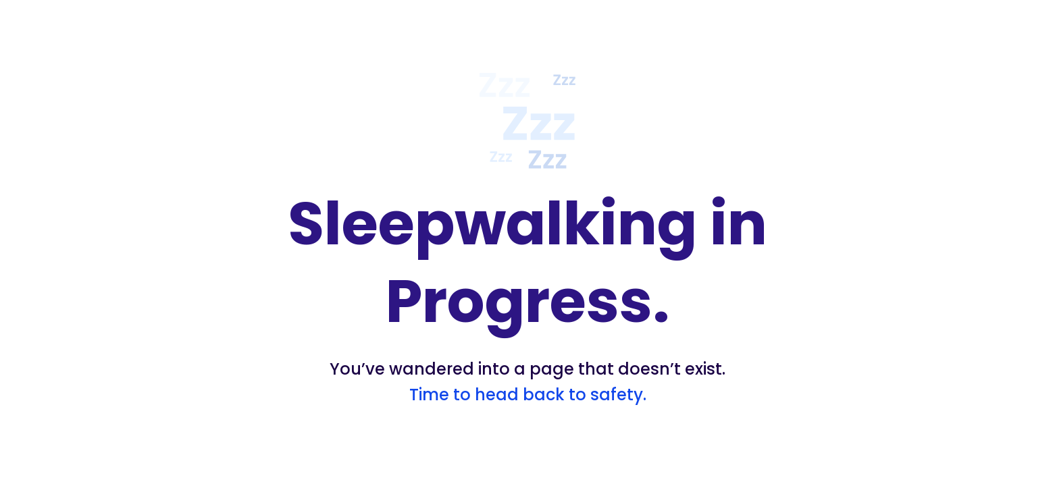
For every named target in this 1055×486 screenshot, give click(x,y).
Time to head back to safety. (527, 394)
